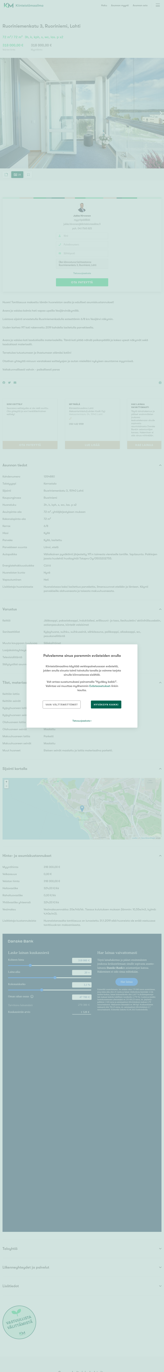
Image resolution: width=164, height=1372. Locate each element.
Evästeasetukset (99, 686)
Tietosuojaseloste (81, 720)
